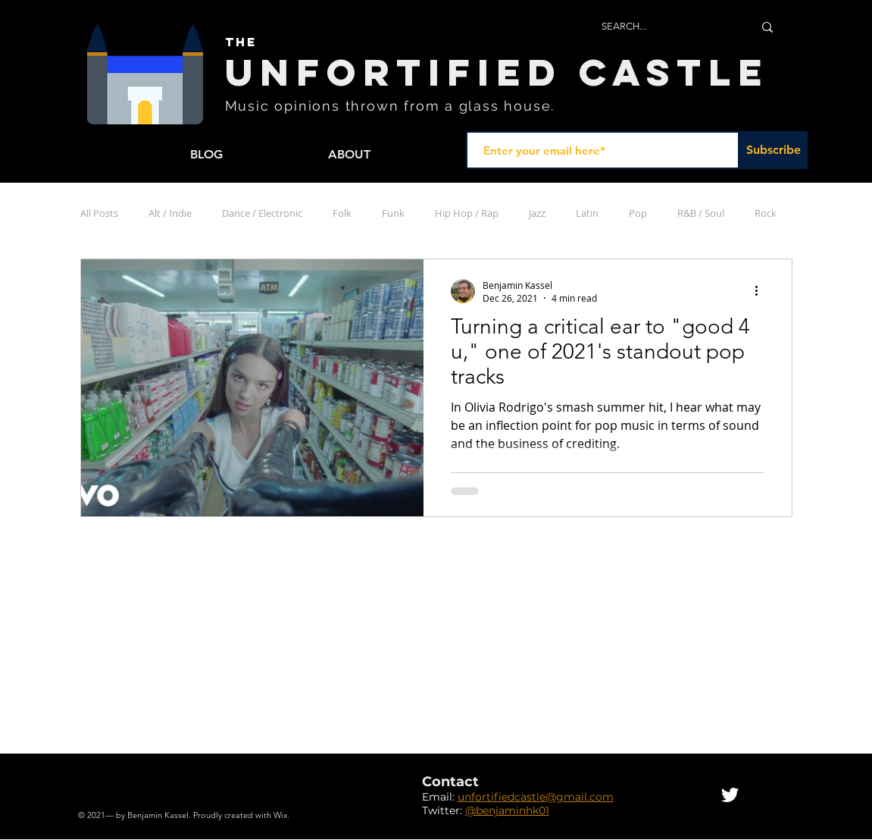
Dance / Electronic (262, 213)
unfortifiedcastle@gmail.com (536, 797)
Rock (766, 213)
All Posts (99, 213)
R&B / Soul (700, 213)
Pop (638, 213)
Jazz (537, 213)
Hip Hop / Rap (467, 213)
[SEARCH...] (666, 26)
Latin (587, 213)
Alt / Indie (170, 213)
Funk (393, 213)
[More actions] (762, 291)
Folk (342, 213)
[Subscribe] (773, 150)
